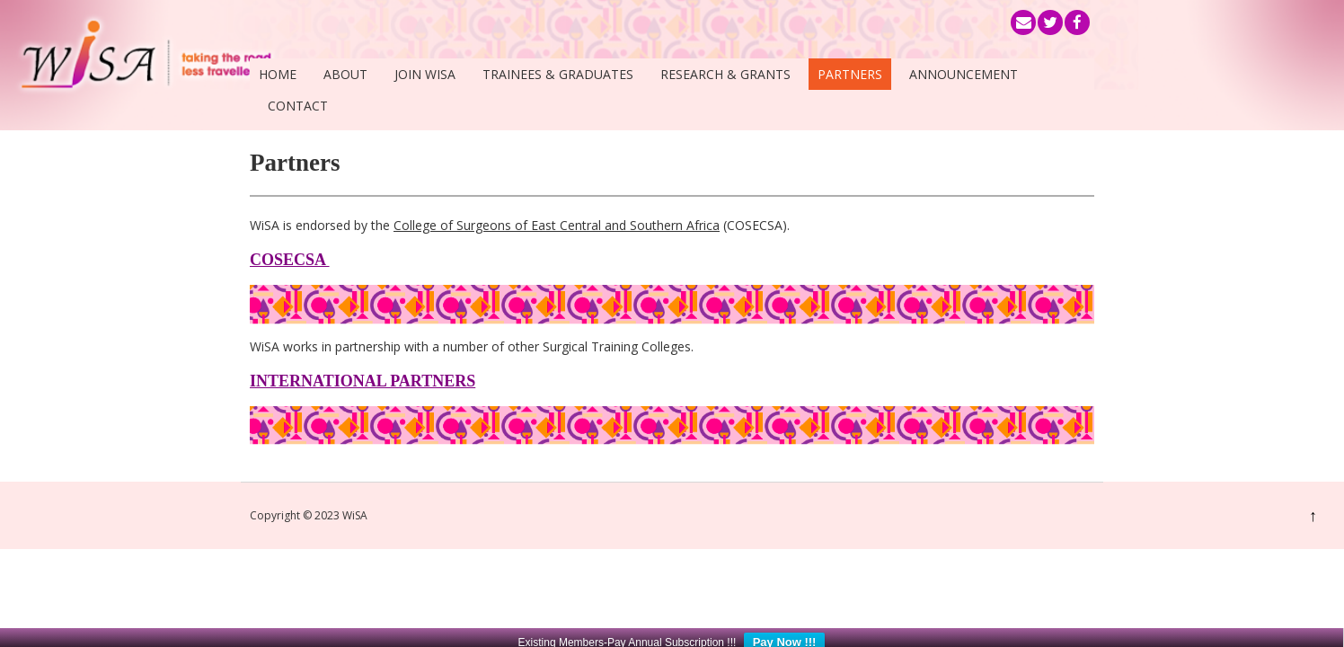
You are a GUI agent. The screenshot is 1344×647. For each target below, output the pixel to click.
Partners (850, 74)
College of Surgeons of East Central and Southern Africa (556, 225)
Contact (298, 105)
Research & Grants (725, 74)
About (345, 74)
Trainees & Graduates (557, 74)
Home (277, 74)
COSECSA (290, 260)
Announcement (963, 74)
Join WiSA (424, 74)
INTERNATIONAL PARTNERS (362, 381)
